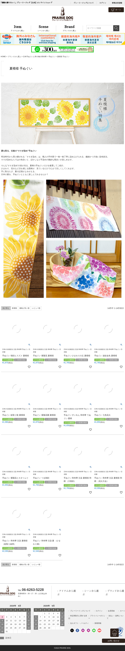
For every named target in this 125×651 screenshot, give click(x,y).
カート (116, 10)
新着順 (14, 308)
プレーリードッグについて (84, 3)
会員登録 (111, 611)
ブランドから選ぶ (69, 28)
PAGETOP (114, 634)
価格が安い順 (24, 308)
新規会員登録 (117, 3)
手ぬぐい (52, 57)
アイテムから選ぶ (18, 28)
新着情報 (98, 623)
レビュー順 (36, 308)
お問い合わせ (113, 641)
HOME (3, 57)
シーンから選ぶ (44, 28)
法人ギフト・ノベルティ (79, 623)
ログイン (102, 3)
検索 (116, 28)
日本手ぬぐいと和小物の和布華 (35, 57)
